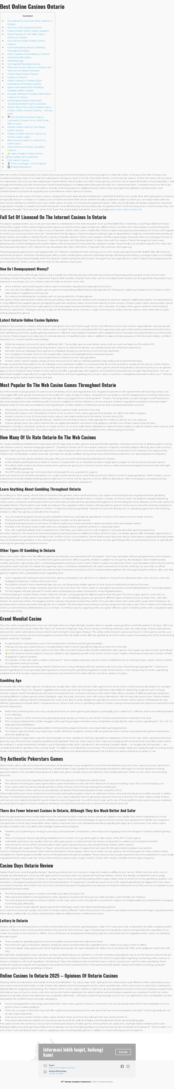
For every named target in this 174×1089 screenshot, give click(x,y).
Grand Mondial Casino (19, 57)
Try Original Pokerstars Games (23, 64)
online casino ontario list (128, 209)
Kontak (123, 1052)
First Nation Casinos (18, 160)
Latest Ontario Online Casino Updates (28, 30)
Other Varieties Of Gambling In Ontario (28, 54)
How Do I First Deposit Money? (25, 27)
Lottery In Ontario (17, 77)
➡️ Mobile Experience (19, 166)
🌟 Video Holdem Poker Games (25, 153)
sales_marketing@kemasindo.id (62, 1068)
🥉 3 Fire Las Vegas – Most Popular (26, 163)
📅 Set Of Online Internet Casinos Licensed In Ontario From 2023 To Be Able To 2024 (28, 120)
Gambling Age (15, 60)
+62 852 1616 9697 (56, 1073)
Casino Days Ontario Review (22, 74)
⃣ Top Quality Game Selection (22, 156)
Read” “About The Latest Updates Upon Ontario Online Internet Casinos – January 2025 (30, 110)
